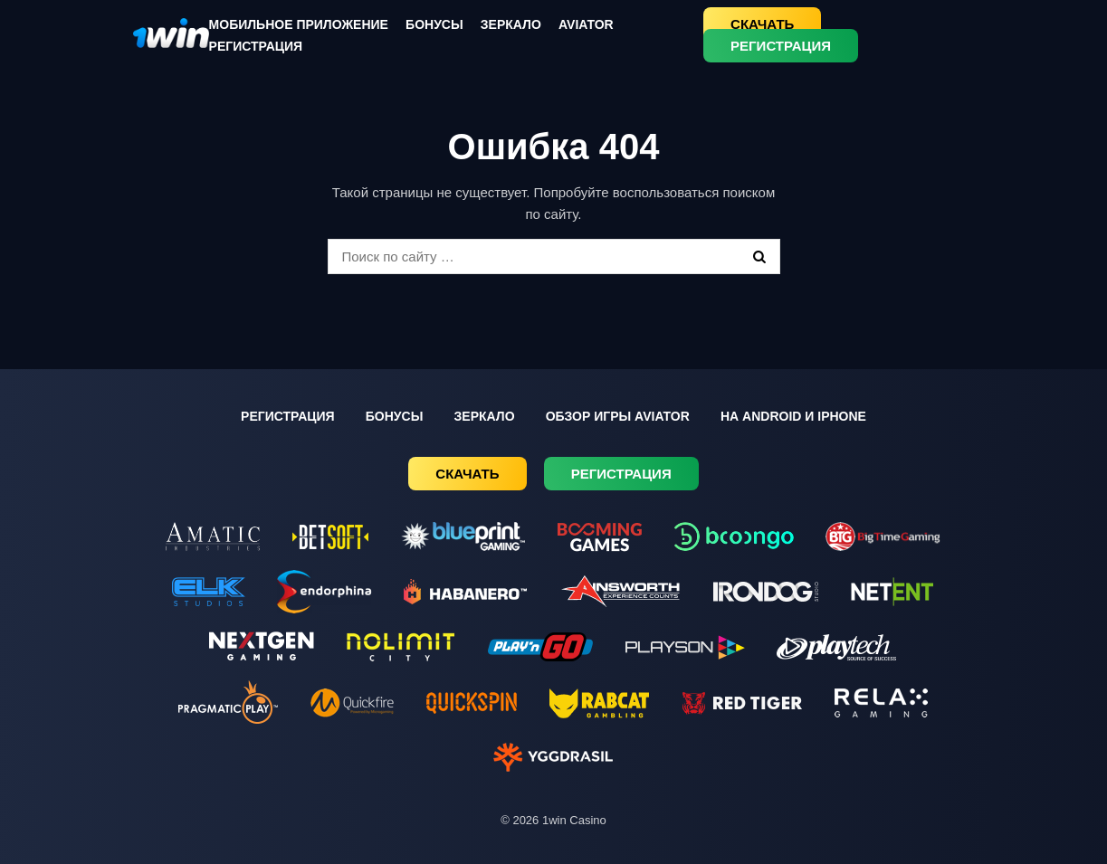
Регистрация (256, 46)
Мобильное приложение (298, 24)
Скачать (762, 24)
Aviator (586, 24)
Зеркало (511, 24)
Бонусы (434, 24)
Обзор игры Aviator (618, 416)
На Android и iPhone (793, 416)
